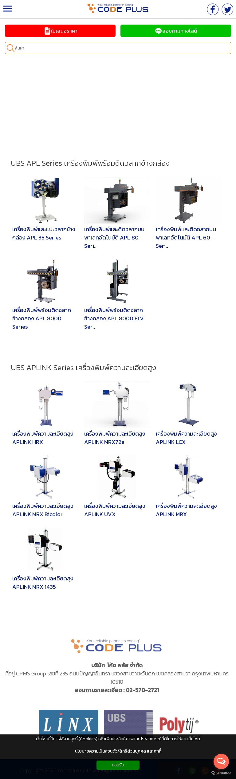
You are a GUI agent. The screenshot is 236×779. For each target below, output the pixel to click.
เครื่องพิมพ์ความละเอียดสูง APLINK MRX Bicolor (42, 510)
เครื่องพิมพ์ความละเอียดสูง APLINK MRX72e (114, 437)
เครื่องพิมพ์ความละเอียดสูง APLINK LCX (186, 437)
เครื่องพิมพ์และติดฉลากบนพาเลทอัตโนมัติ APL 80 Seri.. (114, 237)
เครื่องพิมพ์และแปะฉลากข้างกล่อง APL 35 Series (43, 233)
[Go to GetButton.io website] (221, 773)
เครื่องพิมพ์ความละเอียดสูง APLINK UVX (114, 510)
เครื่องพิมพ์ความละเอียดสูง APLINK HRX (42, 437)
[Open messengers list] (221, 761)
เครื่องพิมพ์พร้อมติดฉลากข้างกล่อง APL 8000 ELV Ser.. (114, 318)
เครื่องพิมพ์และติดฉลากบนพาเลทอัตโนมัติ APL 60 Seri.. (186, 237)
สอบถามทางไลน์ (176, 31)
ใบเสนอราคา (60, 31)
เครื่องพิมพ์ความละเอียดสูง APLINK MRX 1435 (42, 582)
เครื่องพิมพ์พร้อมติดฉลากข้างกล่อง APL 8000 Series (41, 318)
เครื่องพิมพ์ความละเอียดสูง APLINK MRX (186, 510)
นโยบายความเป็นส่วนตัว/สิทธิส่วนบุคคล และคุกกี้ (118, 751)
